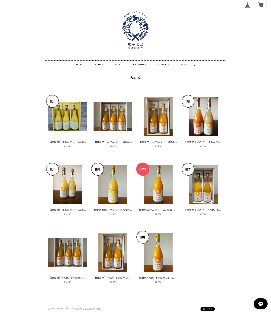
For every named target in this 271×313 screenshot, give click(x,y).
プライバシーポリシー (56, 308)
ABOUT (99, 64)
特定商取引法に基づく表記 (86, 308)
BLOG (118, 64)
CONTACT (163, 64)
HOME (79, 64)
